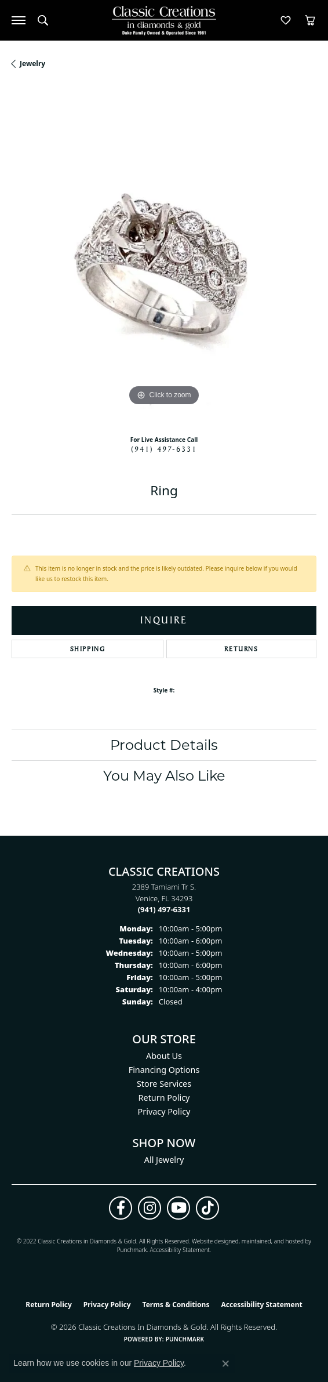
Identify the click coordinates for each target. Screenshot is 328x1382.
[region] (164, 256)
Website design (212, 1241)
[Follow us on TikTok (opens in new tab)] (207, 1208)
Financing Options (164, 1069)
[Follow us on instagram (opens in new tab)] (149, 1208)
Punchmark (132, 1250)
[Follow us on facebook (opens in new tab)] (120, 1208)
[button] (43, 20)
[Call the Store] (164, 909)
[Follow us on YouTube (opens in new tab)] (178, 1208)
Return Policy (164, 1097)
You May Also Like (164, 775)
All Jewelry (164, 1159)
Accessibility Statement (179, 1250)
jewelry (32, 63)
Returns (241, 649)
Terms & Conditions (176, 1305)
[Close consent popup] (225, 1363)
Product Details (164, 745)
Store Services (164, 1083)
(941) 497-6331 (164, 449)
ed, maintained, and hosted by (271, 1241)
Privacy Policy (164, 1111)
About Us (164, 1055)
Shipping (87, 649)
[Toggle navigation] (18, 20)
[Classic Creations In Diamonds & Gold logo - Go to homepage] (164, 20)
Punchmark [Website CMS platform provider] (185, 1339)
